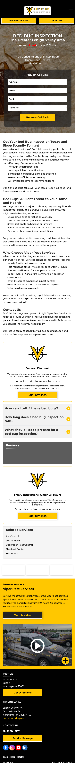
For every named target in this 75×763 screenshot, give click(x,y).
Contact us (9, 331)
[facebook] (6, 748)
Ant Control (12, 536)
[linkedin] (25, 748)
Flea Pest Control (15, 549)
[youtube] (18, 748)
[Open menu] (71, 11)
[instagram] (12, 748)
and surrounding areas (14, 718)
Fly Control (12, 553)
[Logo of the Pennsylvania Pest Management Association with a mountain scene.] (13, 570)
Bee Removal (13, 540)
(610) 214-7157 (11, 731)
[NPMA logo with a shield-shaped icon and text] (37, 570)
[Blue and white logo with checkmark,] (61, 570)
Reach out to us (56, 188)
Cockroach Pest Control (19, 545)
